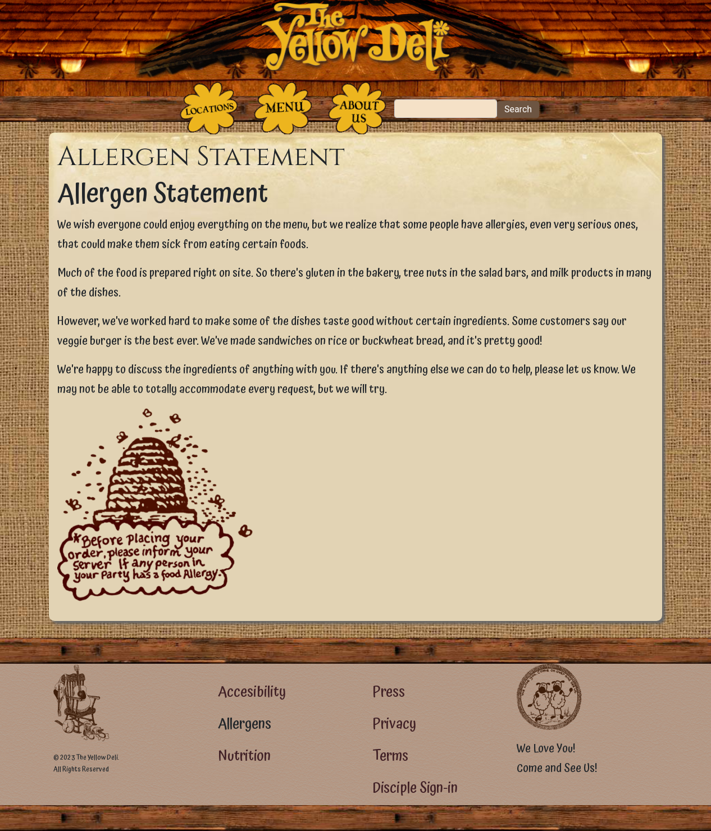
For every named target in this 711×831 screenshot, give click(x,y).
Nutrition (244, 756)
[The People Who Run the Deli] (357, 108)
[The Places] (209, 108)
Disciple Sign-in (415, 788)
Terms (390, 756)
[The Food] (283, 108)
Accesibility (252, 692)
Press (388, 692)
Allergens (244, 724)
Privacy (394, 724)
